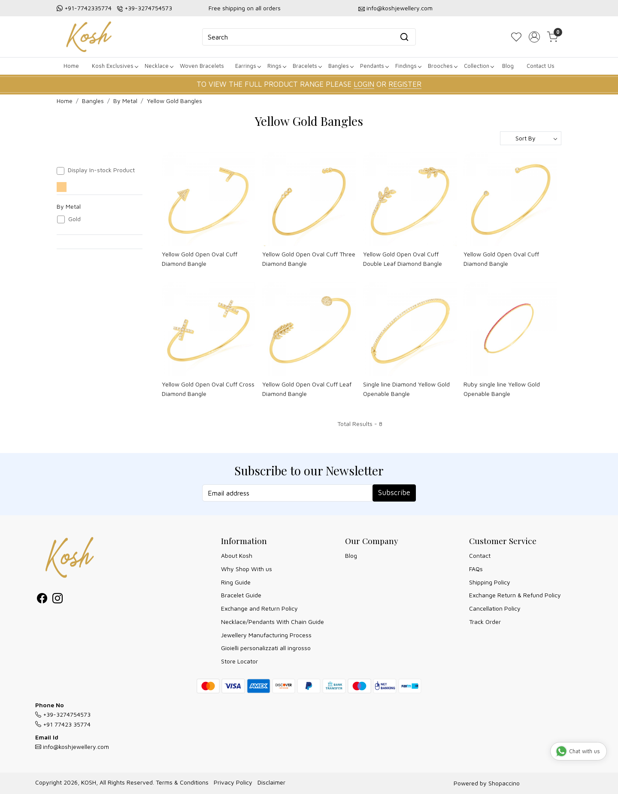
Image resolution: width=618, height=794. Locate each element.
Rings (276, 65)
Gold (74, 219)
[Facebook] (42, 599)
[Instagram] (57, 599)
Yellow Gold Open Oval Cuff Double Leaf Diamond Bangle (402, 258)
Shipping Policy (489, 582)
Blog (508, 65)
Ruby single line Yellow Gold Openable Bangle (502, 388)
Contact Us (540, 65)
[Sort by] (530, 138)
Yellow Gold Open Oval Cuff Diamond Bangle (199, 258)
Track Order (485, 621)
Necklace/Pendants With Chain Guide (272, 621)
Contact (480, 555)
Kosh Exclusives (115, 65)
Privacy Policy (233, 782)
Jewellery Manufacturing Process (266, 635)
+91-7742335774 (88, 8)
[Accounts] (534, 37)
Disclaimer (271, 782)
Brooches (442, 65)
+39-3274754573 (148, 8)
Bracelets (307, 65)
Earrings (248, 65)
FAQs (476, 568)
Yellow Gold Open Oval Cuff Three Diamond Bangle (308, 258)
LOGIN (364, 84)
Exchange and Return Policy (259, 608)
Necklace (159, 65)
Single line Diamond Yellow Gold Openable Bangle (406, 388)
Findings (408, 65)
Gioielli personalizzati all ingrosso (266, 647)
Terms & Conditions (182, 782)
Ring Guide (236, 582)
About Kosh (236, 555)
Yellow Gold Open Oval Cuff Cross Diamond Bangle (208, 388)
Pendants (374, 65)
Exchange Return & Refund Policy (515, 595)
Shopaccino (504, 783)
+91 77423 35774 (63, 724)
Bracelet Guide (241, 595)
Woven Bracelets (202, 65)
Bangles (340, 65)
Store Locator (239, 661)
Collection (479, 65)
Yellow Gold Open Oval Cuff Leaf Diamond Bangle (306, 388)
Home (71, 65)
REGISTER (404, 84)
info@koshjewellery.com (400, 8)
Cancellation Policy (495, 608)
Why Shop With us (246, 568)
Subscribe (394, 492)
